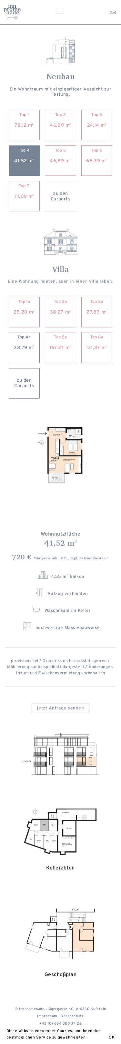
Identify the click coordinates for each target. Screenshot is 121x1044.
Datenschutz (72, 1016)
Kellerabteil (60, 848)
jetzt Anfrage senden (60, 711)
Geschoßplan (60, 952)
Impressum (47, 1016)
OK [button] (112, 1037)
